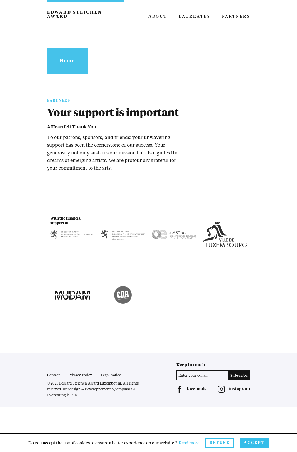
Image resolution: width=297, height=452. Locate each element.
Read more (189, 443)
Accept (254, 443)
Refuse (219, 443)
